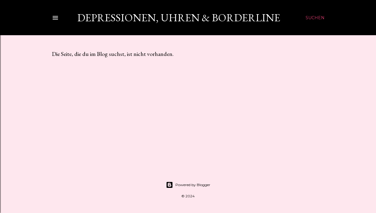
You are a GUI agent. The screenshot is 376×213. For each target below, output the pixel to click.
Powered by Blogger (188, 184)
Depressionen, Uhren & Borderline (176, 18)
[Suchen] (315, 18)
